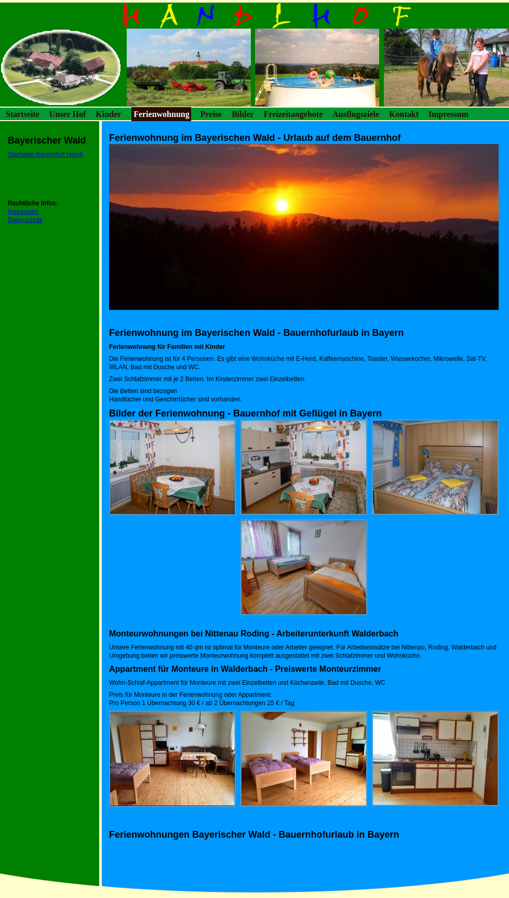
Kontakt (404, 114)
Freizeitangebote (293, 114)
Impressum (448, 114)
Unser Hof (67, 114)
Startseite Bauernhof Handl (45, 154)
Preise (211, 114)
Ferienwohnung (161, 114)
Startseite (22, 114)
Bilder (243, 114)
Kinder (108, 114)
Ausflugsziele (355, 114)
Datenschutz (25, 220)
